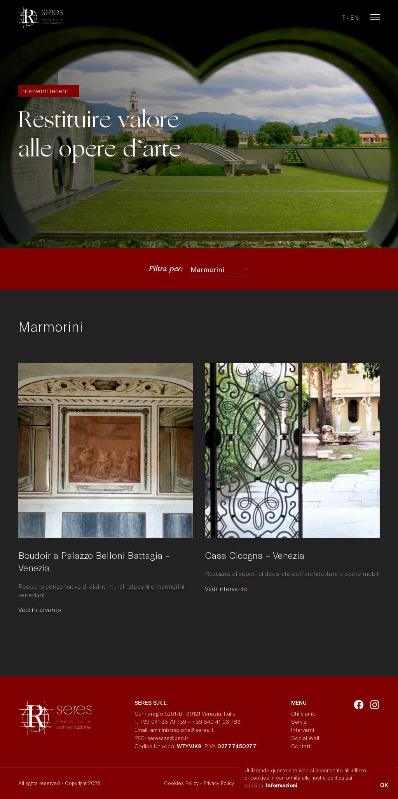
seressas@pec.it (167, 738)
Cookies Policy (181, 783)
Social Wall (305, 738)
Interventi (302, 729)
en (354, 17)
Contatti (301, 746)
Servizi (299, 721)
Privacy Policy (219, 783)
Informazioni (281, 785)
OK (384, 785)
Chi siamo (303, 713)
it (343, 17)
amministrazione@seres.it (183, 729)
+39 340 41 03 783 (216, 721)
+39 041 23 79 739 (163, 721)
